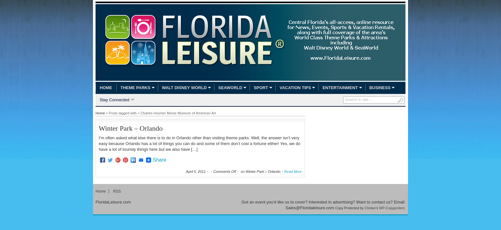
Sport (261, 87)
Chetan (370, 208)
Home (106, 87)
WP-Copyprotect (392, 208)
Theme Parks (135, 87)
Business (379, 87)
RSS (117, 191)
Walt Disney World (184, 87)
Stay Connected (115, 100)
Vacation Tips (295, 87)
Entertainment (340, 87)
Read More (293, 171)
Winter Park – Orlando (131, 128)
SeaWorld (230, 87)
